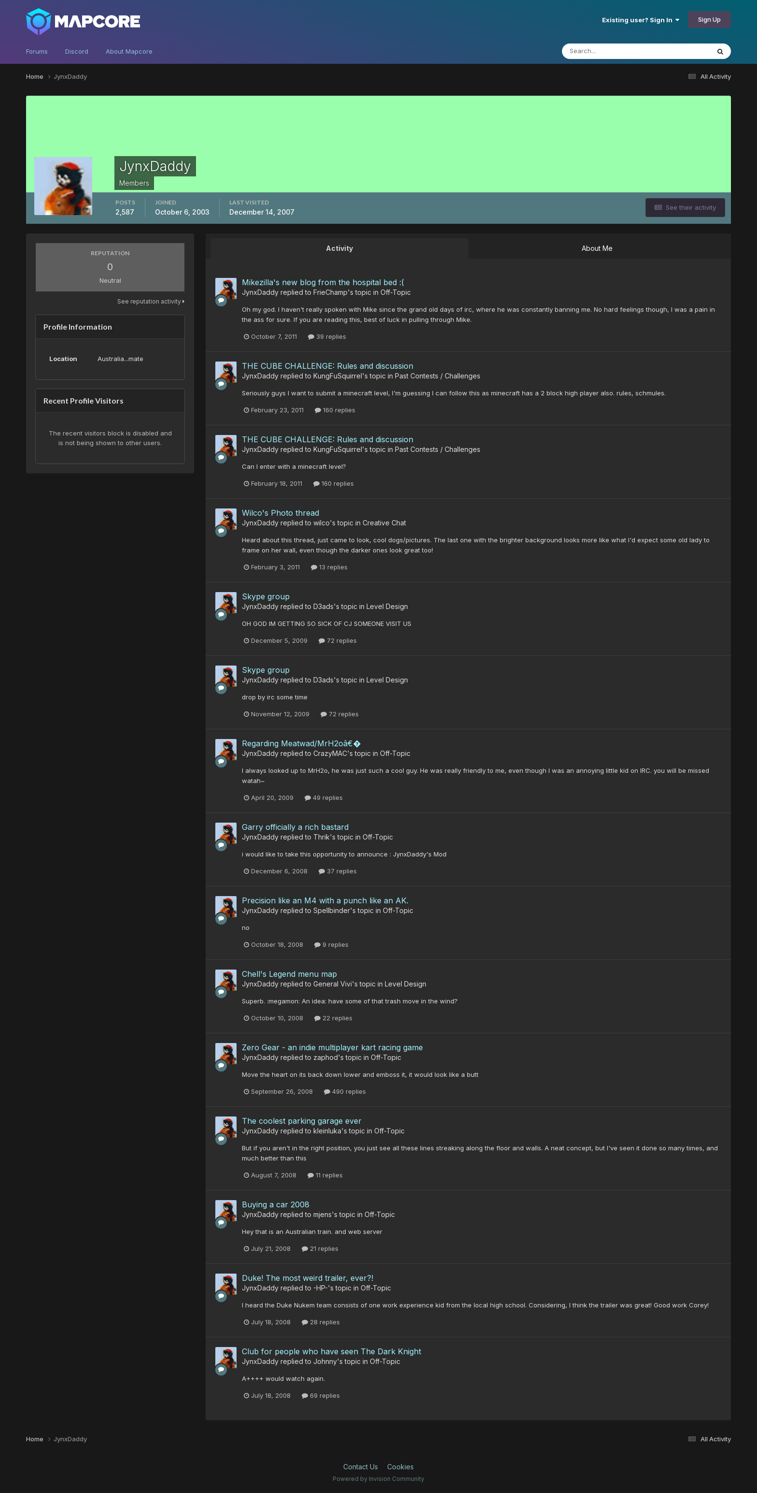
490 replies (345, 1091)
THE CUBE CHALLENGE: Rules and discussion (327, 366)
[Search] (626, 51)
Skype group (266, 596)
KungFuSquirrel (337, 376)
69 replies (321, 1395)
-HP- (320, 1288)
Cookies (400, 1467)
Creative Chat (384, 523)
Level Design (387, 606)
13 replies (329, 567)
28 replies (321, 1322)
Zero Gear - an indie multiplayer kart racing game (332, 1047)
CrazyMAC (330, 753)
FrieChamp (330, 292)
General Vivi (332, 984)
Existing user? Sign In (640, 20)
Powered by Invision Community (378, 1478)
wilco (321, 523)
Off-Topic (395, 292)
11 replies (325, 1175)
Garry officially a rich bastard (295, 827)
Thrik (321, 837)
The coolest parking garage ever (302, 1121)
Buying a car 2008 (275, 1204)
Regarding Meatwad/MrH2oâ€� (301, 743)
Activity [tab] (339, 248)
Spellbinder (331, 910)
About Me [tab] (597, 248)
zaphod (325, 1057)
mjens (322, 1214)
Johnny (325, 1361)
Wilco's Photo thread (280, 513)
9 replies (331, 944)
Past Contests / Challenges (437, 376)
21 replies (320, 1248)
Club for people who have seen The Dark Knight (331, 1351)
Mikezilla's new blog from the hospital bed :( (323, 282)
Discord (76, 51)
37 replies (338, 871)
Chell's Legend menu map (289, 974)
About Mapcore (129, 51)
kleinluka (327, 1131)
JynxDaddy (260, 292)
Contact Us (360, 1467)
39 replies (327, 336)
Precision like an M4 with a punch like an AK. (325, 900)
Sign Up (709, 19)
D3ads (323, 606)
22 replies (333, 1018)
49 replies (324, 797)
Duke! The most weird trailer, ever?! (307, 1278)
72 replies (338, 640)
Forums (37, 51)
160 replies (335, 410)
